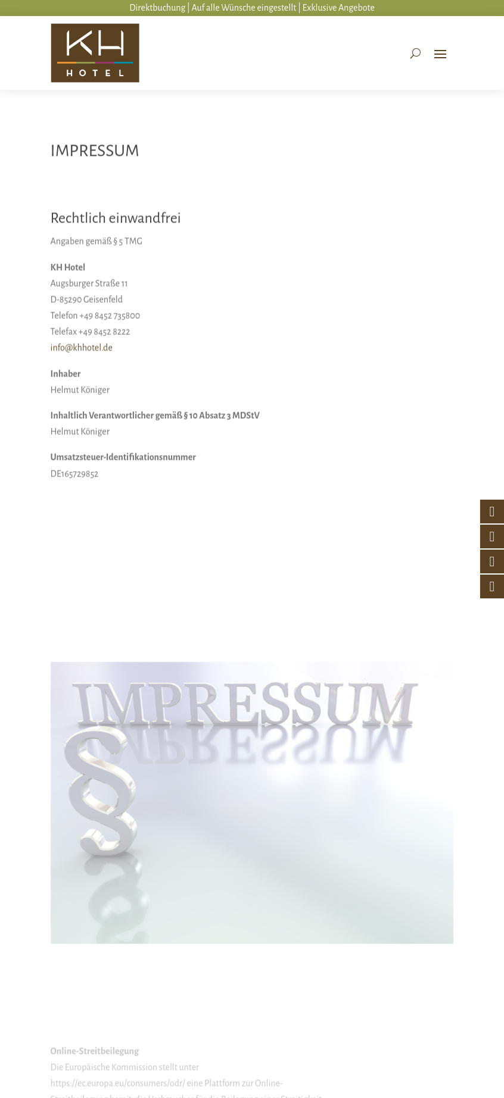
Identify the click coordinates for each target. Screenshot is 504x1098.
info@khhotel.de (82, 378)
